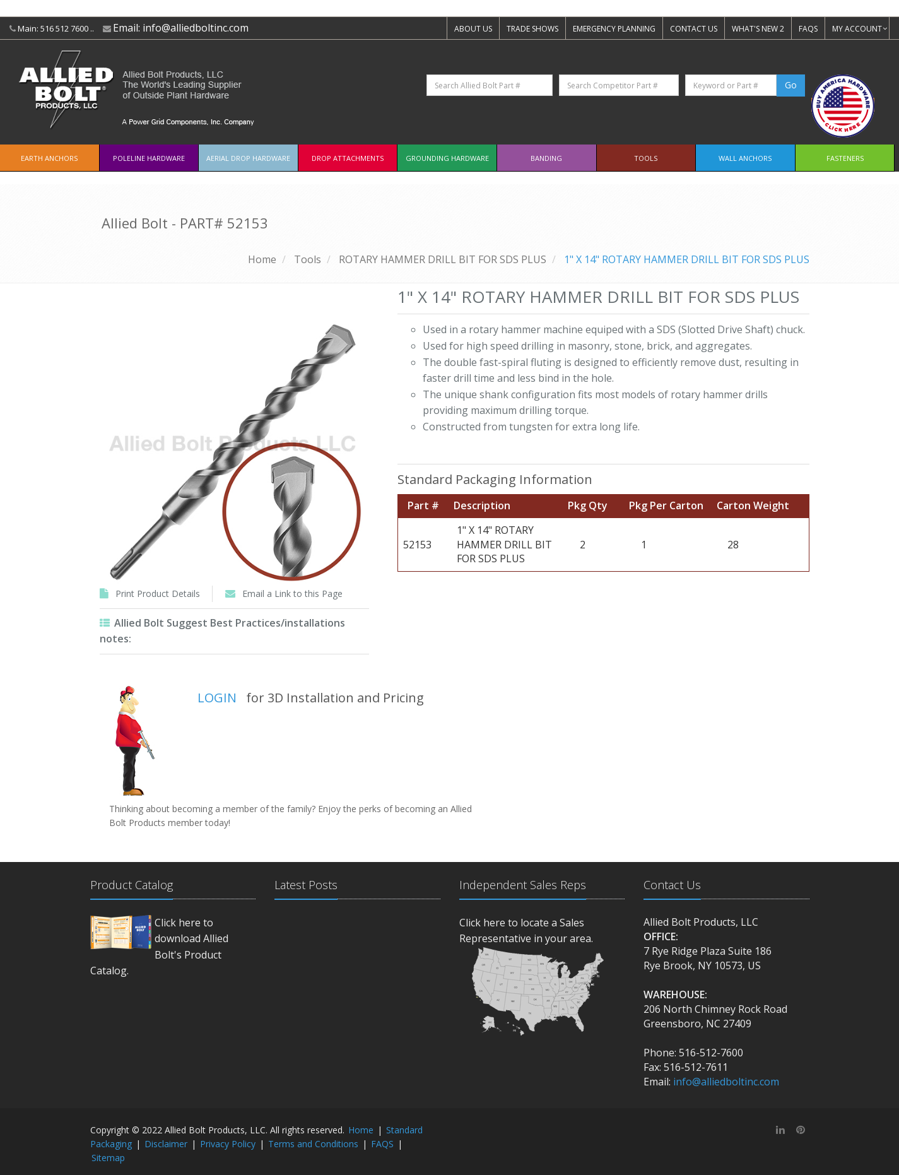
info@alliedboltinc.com (196, 28)
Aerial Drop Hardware (248, 158)
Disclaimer (165, 1144)
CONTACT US (693, 28)
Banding (546, 158)
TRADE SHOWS (532, 28)
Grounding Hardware (447, 158)
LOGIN (217, 697)
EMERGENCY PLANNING (614, 28)
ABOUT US (473, 28)
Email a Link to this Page (292, 593)
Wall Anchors (745, 158)
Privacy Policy (228, 1144)
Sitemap (108, 1158)
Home (262, 259)
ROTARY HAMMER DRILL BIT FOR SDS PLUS (442, 259)
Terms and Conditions (313, 1144)
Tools (645, 158)
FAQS (808, 28)
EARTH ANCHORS (49, 158)
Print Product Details (157, 593)
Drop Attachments (348, 158)
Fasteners (845, 158)
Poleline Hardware (149, 158)
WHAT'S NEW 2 (758, 28)
